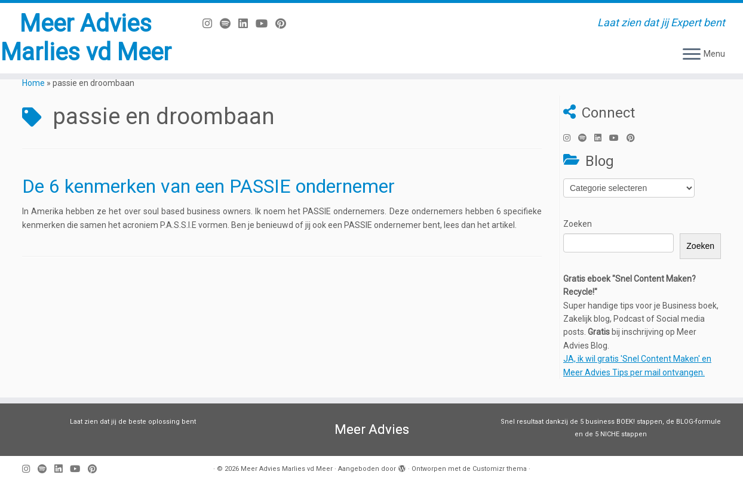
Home (33, 83)
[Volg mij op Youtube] (265, 23)
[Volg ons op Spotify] (229, 23)
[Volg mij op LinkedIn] (247, 23)
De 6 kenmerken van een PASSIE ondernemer (208, 186)
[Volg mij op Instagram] (211, 23)
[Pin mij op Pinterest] (284, 23)
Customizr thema (499, 469)
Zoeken (577, 224)
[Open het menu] (692, 55)
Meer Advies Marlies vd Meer (86, 38)
